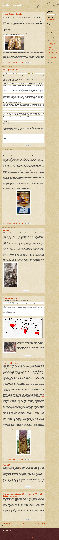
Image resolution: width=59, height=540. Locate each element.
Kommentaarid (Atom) (9, 525)
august (50, 60)
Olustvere (6, 230)
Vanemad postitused (40, 523)
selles (20, 467)
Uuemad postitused (6, 523)
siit (30, 33)
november (51, 38)
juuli (50, 62)
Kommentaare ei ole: (19, 62)
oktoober (51, 40)
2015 (49, 34)
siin (39, 484)
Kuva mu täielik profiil (51, 20)
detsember (51, 37)
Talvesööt (6, 465)
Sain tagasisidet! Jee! (10, 70)
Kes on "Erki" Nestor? (11, 363)
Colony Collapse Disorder (12, 14)
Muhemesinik (12, 5)
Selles (4, 21)
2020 (49, 27)
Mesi (5, 152)
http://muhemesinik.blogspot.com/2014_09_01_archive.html (25, 73)
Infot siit (34, 57)
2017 (49, 30)
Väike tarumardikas (10, 298)
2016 (49, 32)
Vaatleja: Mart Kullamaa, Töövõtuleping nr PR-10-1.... (52, 57)
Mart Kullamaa (51, 19)
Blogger (33, 537)
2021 (49, 25)
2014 (49, 35)
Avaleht (23, 523)
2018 (49, 29)
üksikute (42, 396)
